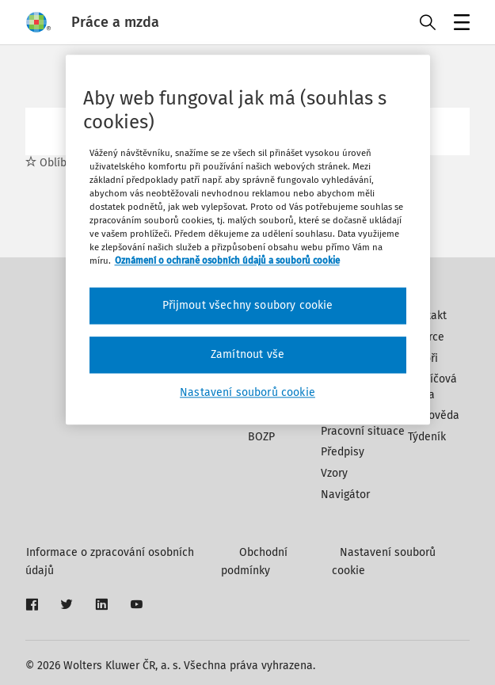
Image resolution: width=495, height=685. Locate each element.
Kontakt (427, 315)
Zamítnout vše (247, 354)
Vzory (334, 473)
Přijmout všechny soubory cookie (247, 306)
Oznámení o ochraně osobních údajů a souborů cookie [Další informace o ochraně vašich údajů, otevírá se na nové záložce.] (227, 261)
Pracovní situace (363, 431)
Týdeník (427, 436)
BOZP (261, 436)
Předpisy (342, 452)
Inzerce (426, 337)
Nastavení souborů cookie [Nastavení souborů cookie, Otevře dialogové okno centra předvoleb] (247, 392)
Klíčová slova (432, 386)
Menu (459, 24)
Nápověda (433, 415)
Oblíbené (55, 162)
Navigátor (345, 494)
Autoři (423, 358)
